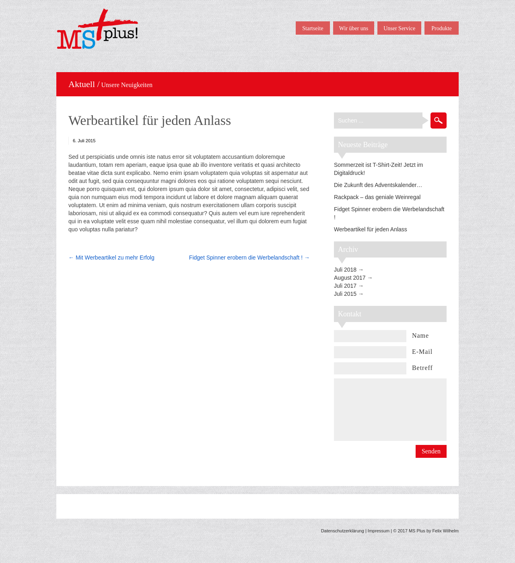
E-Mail (422, 351)
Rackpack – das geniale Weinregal (377, 197)
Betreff (422, 367)
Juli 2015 (345, 294)
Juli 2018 (345, 269)
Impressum (378, 530)
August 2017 (350, 277)
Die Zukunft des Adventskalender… (378, 185)
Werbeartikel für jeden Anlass (149, 120)
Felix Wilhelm (446, 530)
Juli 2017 (345, 286)
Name (420, 335)
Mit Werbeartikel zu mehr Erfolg (115, 257)
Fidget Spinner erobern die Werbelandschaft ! (246, 257)
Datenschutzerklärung (342, 530)
